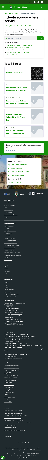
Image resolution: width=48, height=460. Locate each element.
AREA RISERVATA (23, 457)
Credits (6, 395)
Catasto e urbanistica (9, 238)
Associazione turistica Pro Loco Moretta (14, 420)
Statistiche (7, 399)
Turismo (6, 257)
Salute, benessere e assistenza (12, 253)
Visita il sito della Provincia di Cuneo (13, 413)
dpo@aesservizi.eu (12, 356)
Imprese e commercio (9, 248)
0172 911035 (9, 305)
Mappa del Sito (8, 402)
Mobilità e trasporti (9, 250)
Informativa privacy (9, 387)
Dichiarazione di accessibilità (11, 368)
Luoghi (6, 285)
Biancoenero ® (14, 456)
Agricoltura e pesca (9, 226)
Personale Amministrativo (10, 215)
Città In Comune (36, 450)
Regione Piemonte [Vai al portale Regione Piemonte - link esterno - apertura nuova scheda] (8, 2)
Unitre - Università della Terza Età (12, 418)
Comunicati (7, 271)
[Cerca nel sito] (42, 7)
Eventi (6, 282)
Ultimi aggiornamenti (9, 397)
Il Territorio (7, 287)
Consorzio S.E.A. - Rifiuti (10, 425)
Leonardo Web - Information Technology (14, 430)
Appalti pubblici (8, 233)
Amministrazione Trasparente (11, 365)
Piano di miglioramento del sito (12, 370)
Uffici (5, 207)
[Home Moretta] (18, 7)
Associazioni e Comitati (10, 297)
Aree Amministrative (9, 205)
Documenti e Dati (8, 210)
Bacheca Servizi (8, 382)
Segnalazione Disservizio (10, 378)
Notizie (6, 269)
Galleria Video (7, 292)
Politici (6, 217)
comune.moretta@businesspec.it (16, 312)
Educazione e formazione (10, 243)
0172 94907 (10, 307)
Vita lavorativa (8, 260)
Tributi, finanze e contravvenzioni (12, 255)
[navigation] (3, 7)
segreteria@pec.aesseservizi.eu (14, 358)
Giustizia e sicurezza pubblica (11, 245)
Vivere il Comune (13, 13)
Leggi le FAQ (7, 373)
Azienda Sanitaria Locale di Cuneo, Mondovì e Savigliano (18, 423)
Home (5, 13)
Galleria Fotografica (9, 289)
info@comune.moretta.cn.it (15, 314)
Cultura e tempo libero (10, 240)
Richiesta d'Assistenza (10, 380)
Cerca (40, 38)
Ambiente (6, 228)
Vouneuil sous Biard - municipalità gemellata (15, 415)
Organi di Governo (8, 203)
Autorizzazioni (7, 236)
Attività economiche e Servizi (11, 294)
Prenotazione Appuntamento (11, 375)
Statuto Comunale (9, 385)
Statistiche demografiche (10, 428)
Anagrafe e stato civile (10, 231)
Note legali (7, 390)
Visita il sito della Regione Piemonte (13, 411)
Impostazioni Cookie (9, 392)
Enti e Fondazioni (8, 212)
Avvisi (5, 273)
